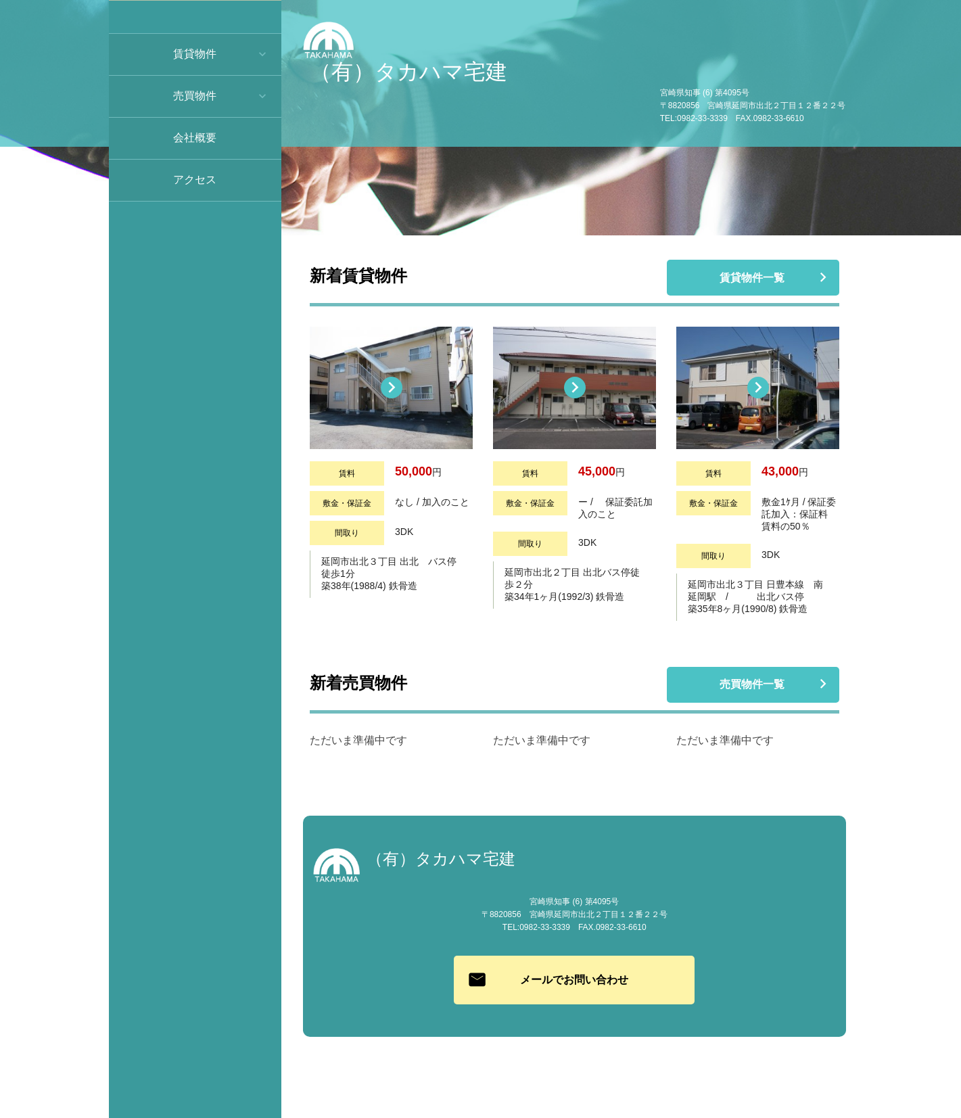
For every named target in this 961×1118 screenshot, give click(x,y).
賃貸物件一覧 (752, 278)
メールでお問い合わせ (574, 979)
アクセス (194, 179)
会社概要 (194, 137)
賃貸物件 (194, 54)
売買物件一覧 (752, 685)
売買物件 (194, 95)
